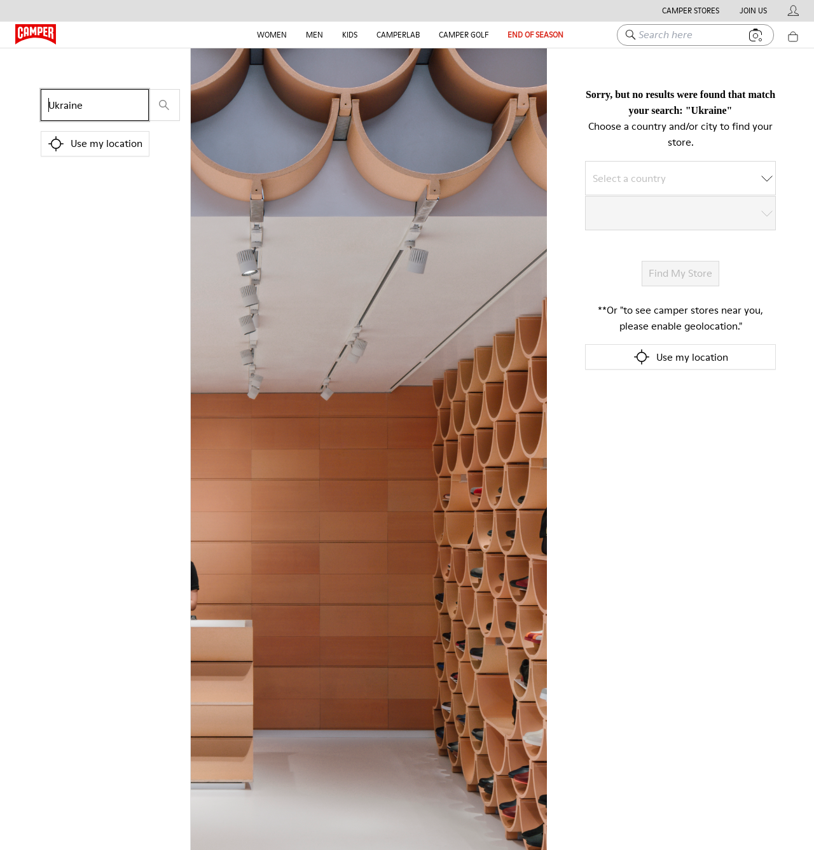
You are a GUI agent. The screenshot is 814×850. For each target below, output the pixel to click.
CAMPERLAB (398, 34)
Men (314, 34)
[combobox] (672, 178)
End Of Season (535, 34)
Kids (349, 34)
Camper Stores (690, 11)
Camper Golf (463, 34)
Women (272, 34)
